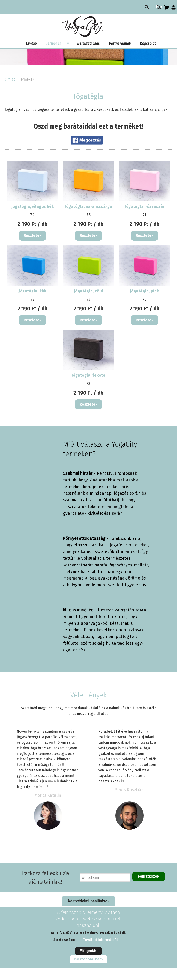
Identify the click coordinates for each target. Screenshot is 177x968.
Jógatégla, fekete (88, 375)
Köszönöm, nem (88, 959)
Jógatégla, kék (32, 291)
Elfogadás (88, 951)
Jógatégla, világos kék (32, 206)
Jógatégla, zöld (88, 291)
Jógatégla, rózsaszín (144, 206)
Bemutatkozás (88, 43)
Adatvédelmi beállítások (88, 901)
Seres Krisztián (129, 789)
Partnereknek (120, 43)
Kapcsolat (148, 43)
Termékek (55, 44)
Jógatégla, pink (144, 291)
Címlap (31, 43)
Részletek (32, 235)
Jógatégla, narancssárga (88, 206)
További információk (101, 940)
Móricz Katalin (48, 795)
